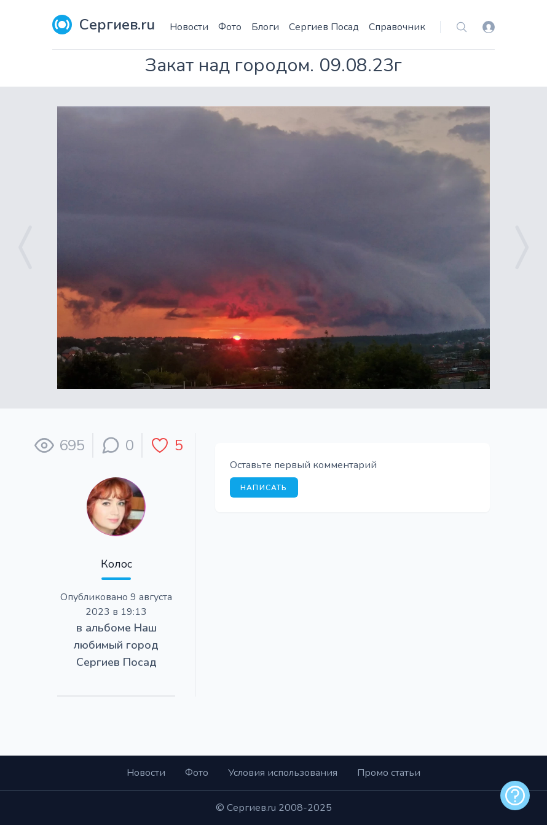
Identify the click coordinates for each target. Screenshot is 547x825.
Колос (116, 564)
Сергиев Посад (324, 27)
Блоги (265, 27)
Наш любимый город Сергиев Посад (116, 645)
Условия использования (282, 773)
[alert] (515, 795)
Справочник (397, 27)
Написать (264, 488)
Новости (189, 27)
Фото (230, 27)
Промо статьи (388, 773)
